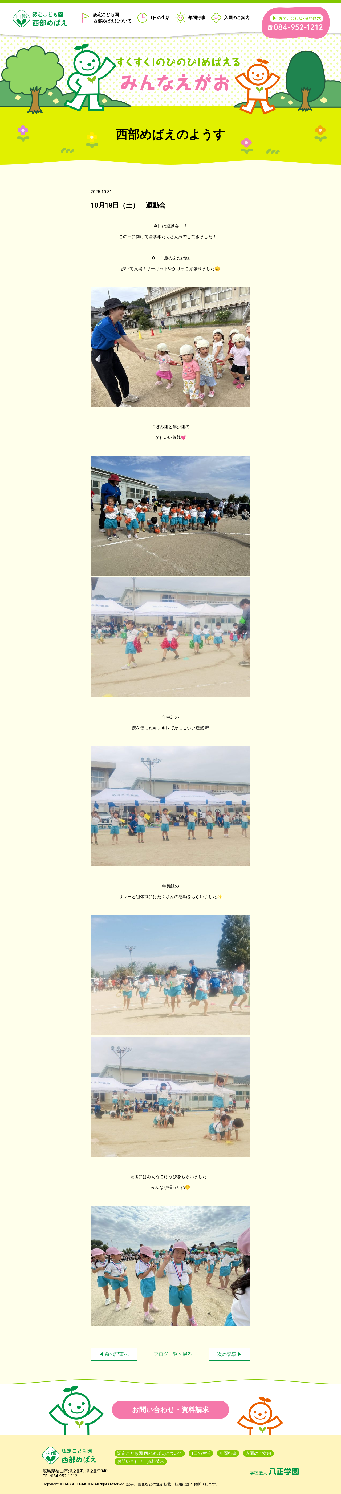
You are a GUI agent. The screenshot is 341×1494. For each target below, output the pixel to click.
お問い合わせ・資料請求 (170, 1410)
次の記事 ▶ (229, 1354)
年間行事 (196, 17)
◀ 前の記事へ (114, 1354)
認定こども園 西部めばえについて (112, 17)
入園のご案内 (237, 17)
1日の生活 (160, 17)
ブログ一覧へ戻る (173, 1354)
